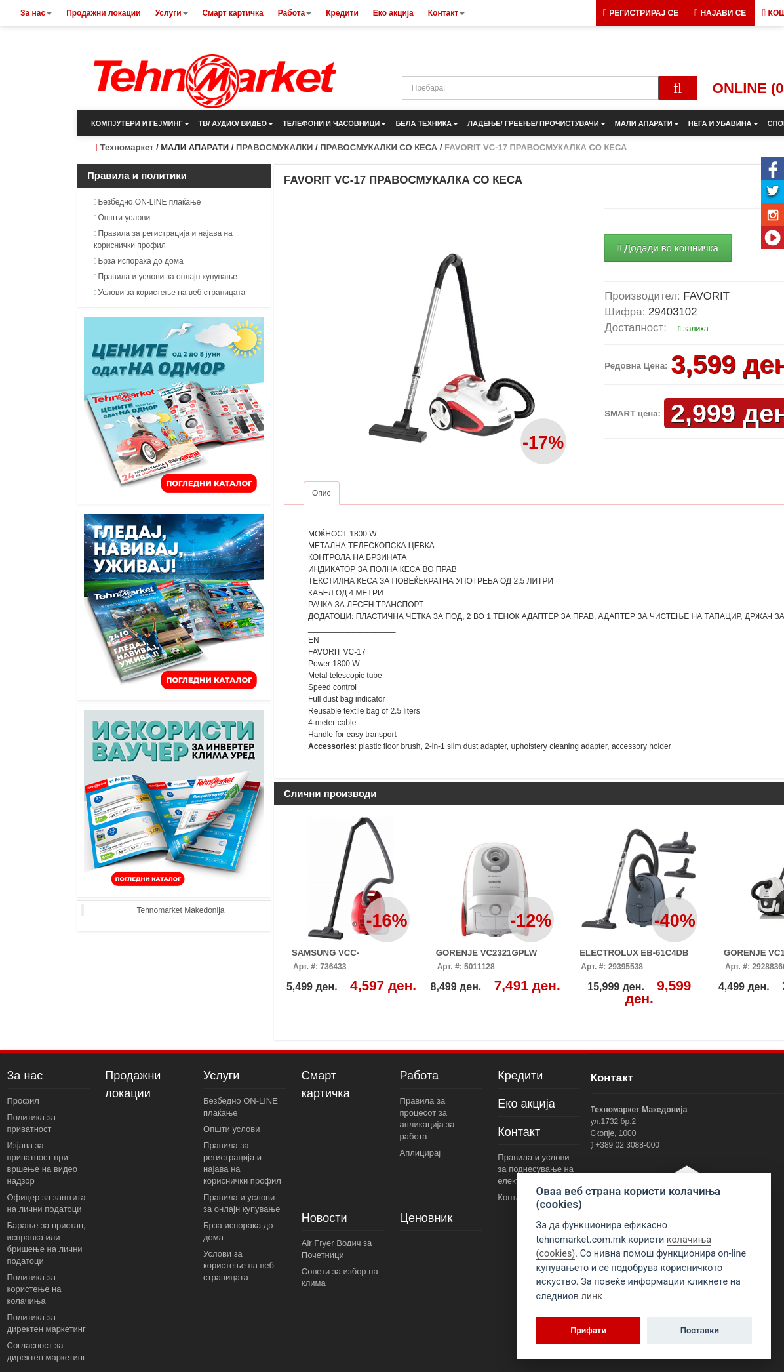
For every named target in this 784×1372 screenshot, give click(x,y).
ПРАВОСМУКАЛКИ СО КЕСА (378, 147)
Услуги (221, 1075)
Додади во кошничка (667, 247)
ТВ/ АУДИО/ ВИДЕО (236, 123)
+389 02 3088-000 (626, 1145)
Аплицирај (420, 1153)
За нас (25, 1075)
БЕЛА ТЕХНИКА (426, 123)
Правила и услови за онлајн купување (165, 276)
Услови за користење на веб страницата (169, 292)
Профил (23, 1101)
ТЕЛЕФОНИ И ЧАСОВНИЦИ (334, 123)
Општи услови (122, 217)
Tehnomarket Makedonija (180, 910)
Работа (419, 1075)
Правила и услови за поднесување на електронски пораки (537, 1169)
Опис (321, 493)
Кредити (520, 1075)
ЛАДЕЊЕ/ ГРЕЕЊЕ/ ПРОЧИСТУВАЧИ (536, 123)
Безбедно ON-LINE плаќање (147, 202)
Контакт (519, 1132)
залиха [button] (693, 328)
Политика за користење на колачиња (34, 1289)
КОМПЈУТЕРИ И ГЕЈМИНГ (140, 123)
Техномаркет (127, 147)
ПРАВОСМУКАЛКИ (274, 147)
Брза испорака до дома (139, 261)
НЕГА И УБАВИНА (723, 123)
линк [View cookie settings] (591, 1296)
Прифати (588, 1330)
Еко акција (526, 1103)
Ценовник (426, 1217)
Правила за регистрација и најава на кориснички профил (163, 239)
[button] (720, 13)
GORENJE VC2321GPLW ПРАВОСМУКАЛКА (487, 957)
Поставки (699, 1330)
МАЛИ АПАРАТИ (647, 123)
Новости (324, 1217)
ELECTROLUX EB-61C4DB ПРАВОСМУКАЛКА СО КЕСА (639, 957)
